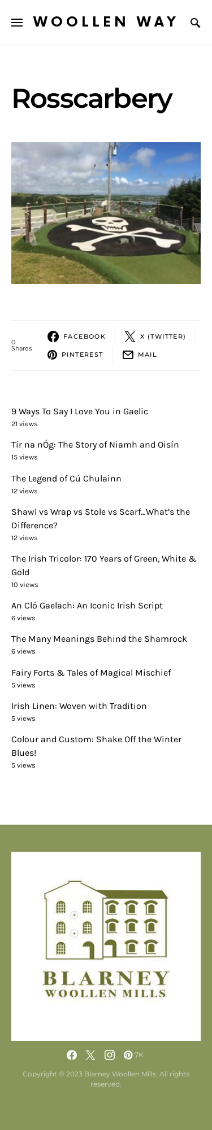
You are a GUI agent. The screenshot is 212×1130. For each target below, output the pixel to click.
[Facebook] (72, 1055)
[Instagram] (110, 1055)
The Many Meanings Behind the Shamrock (99, 638)
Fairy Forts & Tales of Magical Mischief (91, 672)
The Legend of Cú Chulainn (66, 478)
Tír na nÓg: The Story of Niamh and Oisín (95, 444)
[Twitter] (90, 1055)
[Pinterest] (134, 1055)
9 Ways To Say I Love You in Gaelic (79, 411)
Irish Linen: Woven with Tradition (79, 705)
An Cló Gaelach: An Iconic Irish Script (87, 605)
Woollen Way (106, 22)
